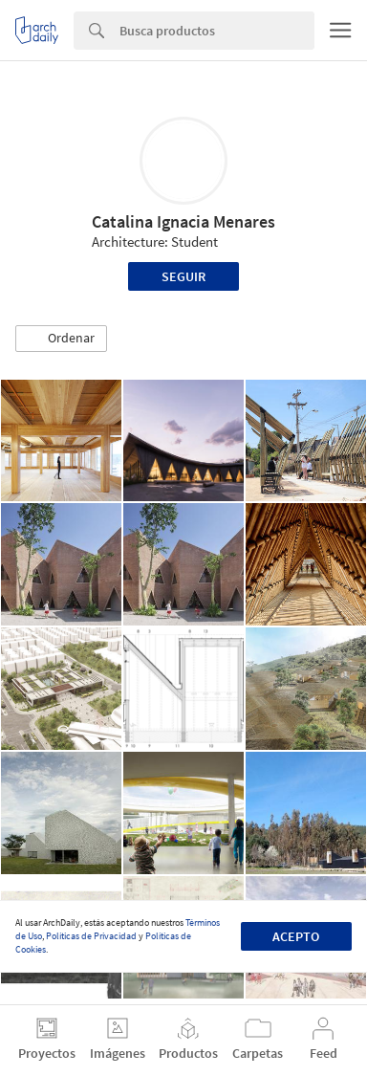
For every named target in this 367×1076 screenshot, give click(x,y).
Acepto (295, 936)
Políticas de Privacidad (91, 936)
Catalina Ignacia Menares (183, 221)
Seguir (183, 276)
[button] (61, 338)
